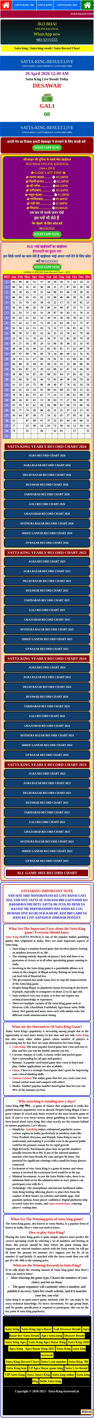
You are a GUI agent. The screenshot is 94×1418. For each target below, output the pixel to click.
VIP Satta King (15, 1374)
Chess (15, 1070)
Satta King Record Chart (22, 1361)
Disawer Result (74, 1335)
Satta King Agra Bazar (37, 1329)
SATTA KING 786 (24, 5)
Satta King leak (16, 1368)
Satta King (11, 936)
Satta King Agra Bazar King (47, 1342)
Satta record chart (59, 1203)
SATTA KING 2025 (67, 5)
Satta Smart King (38, 1374)
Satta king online (63, 1374)
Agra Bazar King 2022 (39, 1348)
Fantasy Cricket (21, 1078)
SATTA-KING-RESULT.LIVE (47, 61)
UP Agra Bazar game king (46, 1368)
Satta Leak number (53, 1361)
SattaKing (32, 1129)
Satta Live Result (76, 1368)
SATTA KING (45, 5)
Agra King (16, 1348)
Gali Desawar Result (67, 1329)
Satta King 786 (78, 1361)
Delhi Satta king (50, 1381)
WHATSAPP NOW (47, 267)
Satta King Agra (15, 1342)
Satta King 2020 (78, 1342)
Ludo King (18, 1046)
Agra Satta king (51, 1335)
